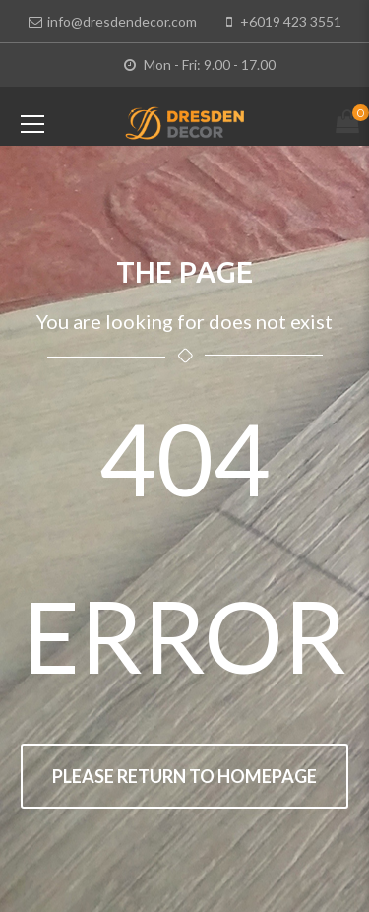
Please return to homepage (184, 776)
